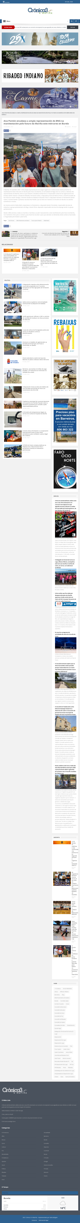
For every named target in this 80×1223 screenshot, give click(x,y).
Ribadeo (4, 1172)
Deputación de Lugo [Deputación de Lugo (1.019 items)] (60, 1040)
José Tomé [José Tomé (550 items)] (57, 1058)
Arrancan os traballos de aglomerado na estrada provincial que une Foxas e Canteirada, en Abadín (35, 343)
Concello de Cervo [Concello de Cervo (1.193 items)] (59, 1013)
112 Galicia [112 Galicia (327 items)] (58, 988)
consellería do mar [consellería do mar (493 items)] (60, 1025)
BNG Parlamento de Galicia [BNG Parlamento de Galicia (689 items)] (62, 997)
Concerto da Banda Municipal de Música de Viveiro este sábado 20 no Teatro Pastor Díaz (55, 234)
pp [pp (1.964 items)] (72, 1061)
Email (74, 126)
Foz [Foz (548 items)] (71, 1046)
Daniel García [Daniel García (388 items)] (70, 1025)
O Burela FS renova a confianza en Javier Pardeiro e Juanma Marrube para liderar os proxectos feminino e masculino (30, 265)
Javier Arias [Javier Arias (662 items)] (66, 1049)
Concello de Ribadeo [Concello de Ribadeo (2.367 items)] (60, 1019)
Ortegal (46, 1161)
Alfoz (3, 1136)
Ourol (3, 1165)
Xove (3, 1179)
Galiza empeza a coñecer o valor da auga (12, 1110)
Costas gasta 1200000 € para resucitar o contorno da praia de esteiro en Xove (22, 1118)
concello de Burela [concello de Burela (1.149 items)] (60, 1010)
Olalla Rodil (46, 220)
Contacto (34, 1220)
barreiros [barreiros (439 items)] (57, 994)
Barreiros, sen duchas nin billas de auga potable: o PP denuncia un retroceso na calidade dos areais (35, 370)
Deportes (46, 1147)
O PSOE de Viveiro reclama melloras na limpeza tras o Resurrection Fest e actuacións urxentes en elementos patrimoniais (34, 447)
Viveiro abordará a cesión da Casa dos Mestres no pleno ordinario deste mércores (36, 358)
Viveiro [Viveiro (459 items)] (56, 1076)
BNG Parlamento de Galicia (23, 220)
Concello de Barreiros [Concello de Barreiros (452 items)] (60, 1007)
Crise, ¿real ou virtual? (7, 1114)
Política (4, 1169)
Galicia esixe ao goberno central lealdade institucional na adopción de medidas (35, 302)
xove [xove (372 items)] (62, 1076)
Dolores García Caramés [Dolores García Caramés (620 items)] (61, 1046)
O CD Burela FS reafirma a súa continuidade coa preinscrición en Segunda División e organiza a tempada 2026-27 (11, 257)
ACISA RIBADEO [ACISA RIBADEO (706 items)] (67, 988)
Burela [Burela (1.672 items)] (56, 1001)
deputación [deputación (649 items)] (58, 1037)
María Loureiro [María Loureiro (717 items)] (67, 1058)
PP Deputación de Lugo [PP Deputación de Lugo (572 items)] (61, 1064)
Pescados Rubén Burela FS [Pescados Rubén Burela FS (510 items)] (62, 1061)
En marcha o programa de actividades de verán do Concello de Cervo (65, 634)
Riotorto (46, 1172)
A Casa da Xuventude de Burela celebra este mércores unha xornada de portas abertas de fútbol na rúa (49, 262)
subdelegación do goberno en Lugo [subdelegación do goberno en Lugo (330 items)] (64, 1070)
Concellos (46, 1143)
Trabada (4, 1176)
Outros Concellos (48, 1165)
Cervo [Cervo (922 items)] (67, 1004)
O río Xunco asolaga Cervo (9, 1121)
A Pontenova (5, 1132)
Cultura (4, 1147)
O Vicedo (46, 1158)
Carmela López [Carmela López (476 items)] (64, 1001)
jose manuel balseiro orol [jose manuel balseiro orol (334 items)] (62, 1055)
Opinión (4, 1161)
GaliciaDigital (53, 1217)
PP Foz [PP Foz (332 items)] (71, 1064)
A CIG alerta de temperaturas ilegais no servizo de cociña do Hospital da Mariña (35, 413)
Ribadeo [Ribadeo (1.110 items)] (70, 1067)
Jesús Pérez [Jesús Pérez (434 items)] (69, 1052)
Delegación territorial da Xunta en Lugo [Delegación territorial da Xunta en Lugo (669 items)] (64, 1033)
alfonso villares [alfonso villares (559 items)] (64, 991)
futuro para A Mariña (36, 220)
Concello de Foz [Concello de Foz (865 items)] (59, 1016)
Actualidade (47, 1132)
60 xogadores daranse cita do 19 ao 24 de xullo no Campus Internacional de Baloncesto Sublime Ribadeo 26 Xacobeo (76, 883)
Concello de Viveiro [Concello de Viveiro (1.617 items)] (60, 1022)
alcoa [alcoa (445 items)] (56, 991)
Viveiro (45, 1176)
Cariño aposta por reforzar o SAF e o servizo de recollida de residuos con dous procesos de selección (36, 317)
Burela (45, 1140)
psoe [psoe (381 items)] (64, 1067)
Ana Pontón (11, 220)
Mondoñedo (5, 1154)
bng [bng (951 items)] (63, 994)
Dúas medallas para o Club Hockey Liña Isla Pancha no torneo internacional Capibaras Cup (76, 930)
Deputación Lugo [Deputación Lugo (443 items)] (59, 1043)
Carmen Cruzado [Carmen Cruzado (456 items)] (59, 1004)
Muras (45, 1154)
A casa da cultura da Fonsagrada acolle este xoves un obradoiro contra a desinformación (36, 331)
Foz (3, 1150)
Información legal (43, 1220)
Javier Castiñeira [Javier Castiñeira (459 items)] (59, 1052)
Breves (3, 1140)
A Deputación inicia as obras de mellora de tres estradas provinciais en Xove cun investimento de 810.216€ (35, 388)
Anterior (14, 232)
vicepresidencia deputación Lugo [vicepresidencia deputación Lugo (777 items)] (64, 1073)
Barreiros (46, 1136)
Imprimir (68, 126)
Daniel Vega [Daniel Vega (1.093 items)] (58, 1028)
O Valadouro (5, 1158)
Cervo (3, 1143)
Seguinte (65, 231)
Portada (46, 1169)
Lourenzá (46, 1150)
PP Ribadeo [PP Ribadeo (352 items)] (58, 1067)
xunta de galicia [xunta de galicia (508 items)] (70, 1076)
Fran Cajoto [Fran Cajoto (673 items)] (58, 1049)
